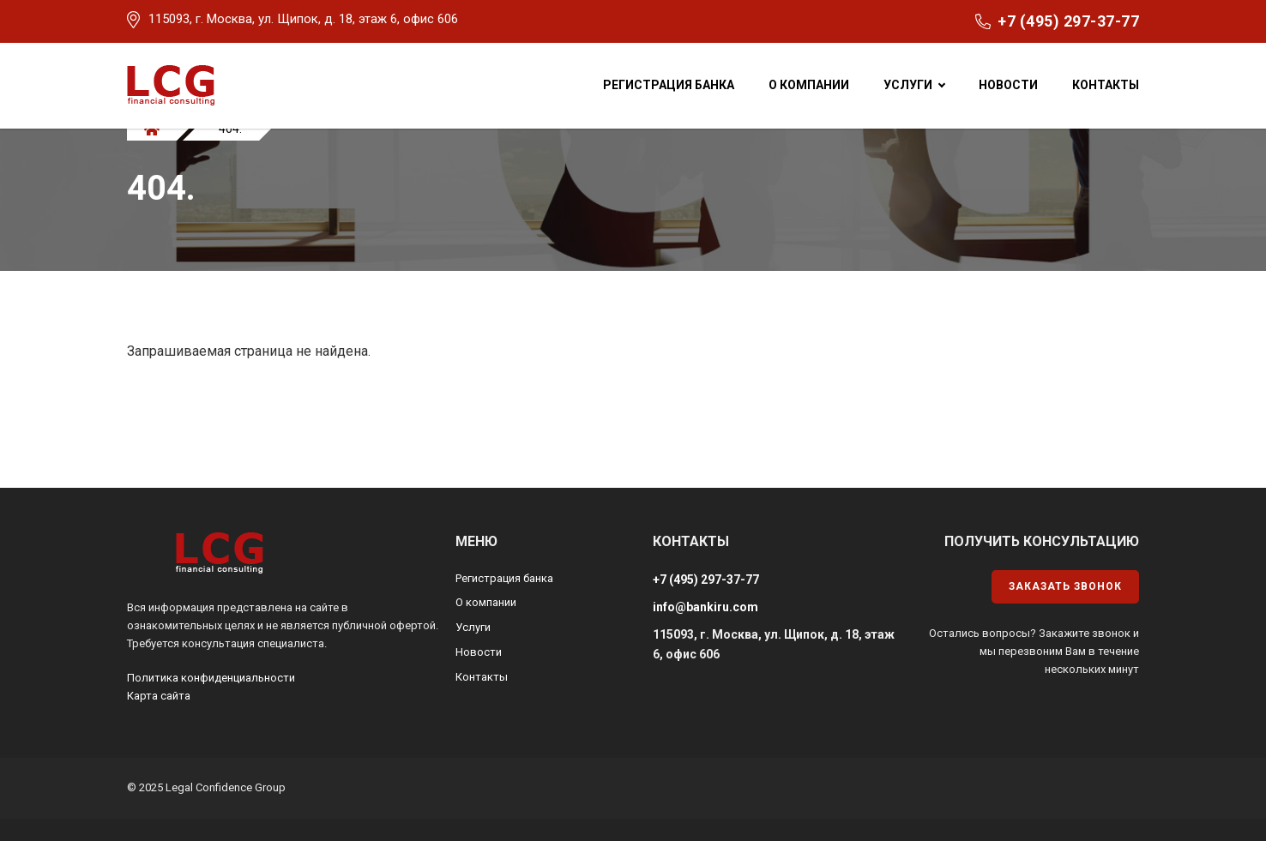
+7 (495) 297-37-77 (1068, 21)
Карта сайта (158, 695)
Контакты (1105, 85)
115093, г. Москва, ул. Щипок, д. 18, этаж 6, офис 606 (303, 19)
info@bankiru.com (705, 607)
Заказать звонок (1065, 586)
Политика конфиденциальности (211, 677)
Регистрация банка (668, 85)
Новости (1008, 85)
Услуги (907, 85)
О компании (809, 85)
